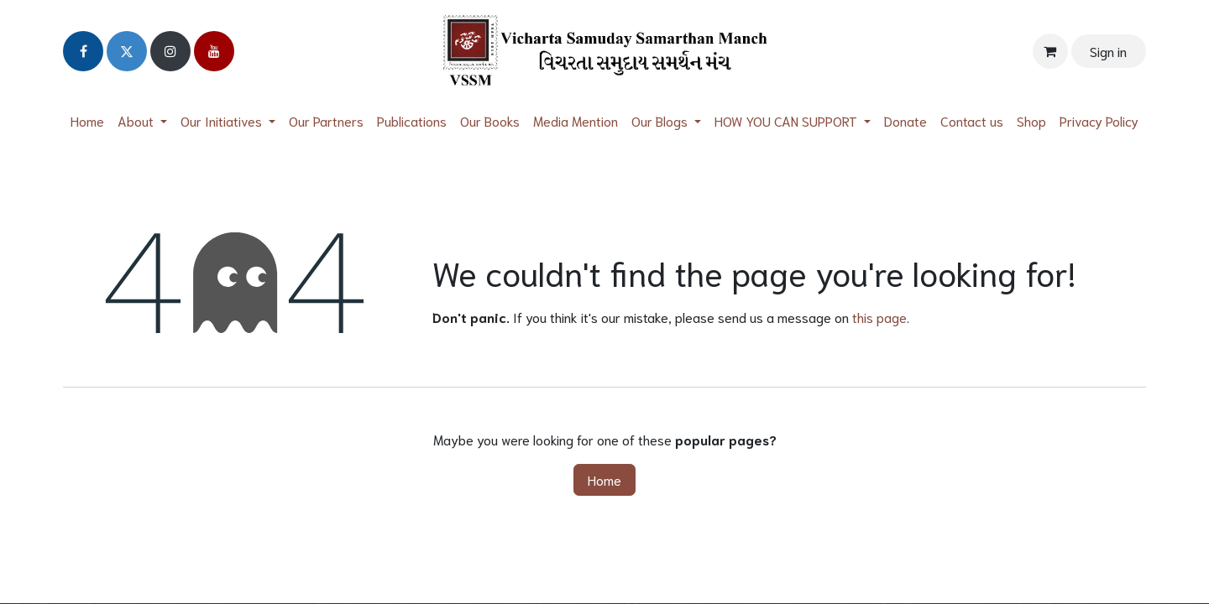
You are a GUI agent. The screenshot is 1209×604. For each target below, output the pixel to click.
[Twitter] (127, 51)
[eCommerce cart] (1050, 51)
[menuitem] (87, 120)
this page (879, 316)
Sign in (1108, 51)
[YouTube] (214, 51)
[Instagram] (170, 51)
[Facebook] (83, 51)
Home (604, 479)
